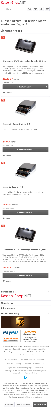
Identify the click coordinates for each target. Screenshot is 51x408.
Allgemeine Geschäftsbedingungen (20, 368)
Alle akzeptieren (23, 404)
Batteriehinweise (11, 359)
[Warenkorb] (47, 9)
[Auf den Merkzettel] (7, 92)
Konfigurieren (40, 404)
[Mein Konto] (41, 9)
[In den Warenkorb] (25, 86)
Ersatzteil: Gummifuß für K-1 (16, 124)
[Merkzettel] (35, 9)
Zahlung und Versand (23, 363)
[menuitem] (6, 9)
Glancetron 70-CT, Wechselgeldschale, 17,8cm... (25, 61)
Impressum (39, 368)
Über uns (40, 359)
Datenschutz (37, 363)
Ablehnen (9, 404)
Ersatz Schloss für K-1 (13, 187)
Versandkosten (40, 346)
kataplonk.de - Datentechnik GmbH (25, 373)
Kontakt (10, 363)
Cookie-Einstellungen (27, 359)
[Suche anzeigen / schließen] (29, 9)
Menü (6, 8)
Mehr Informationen (34, 397)
